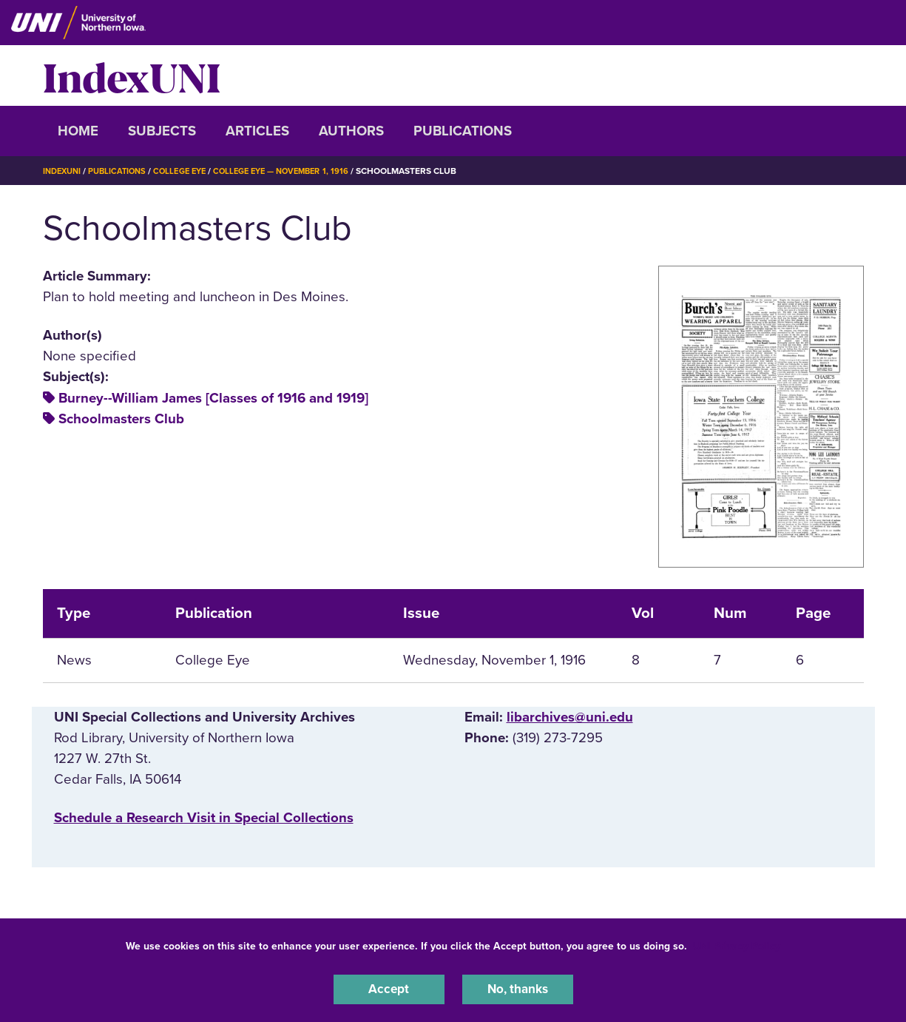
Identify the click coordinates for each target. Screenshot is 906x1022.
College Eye (189, 171)
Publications (462, 131)
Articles (257, 131)
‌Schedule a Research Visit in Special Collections (204, 818)
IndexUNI (131, 75)
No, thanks (518, 988)
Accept (389, 988)
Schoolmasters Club (121, 419)
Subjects (162, 131)
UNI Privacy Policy (736, 943)
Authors (351, 131)
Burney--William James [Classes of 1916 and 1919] (213, 398)
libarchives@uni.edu (570, 717)
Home (78, 131)
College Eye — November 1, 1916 (299, 171)
